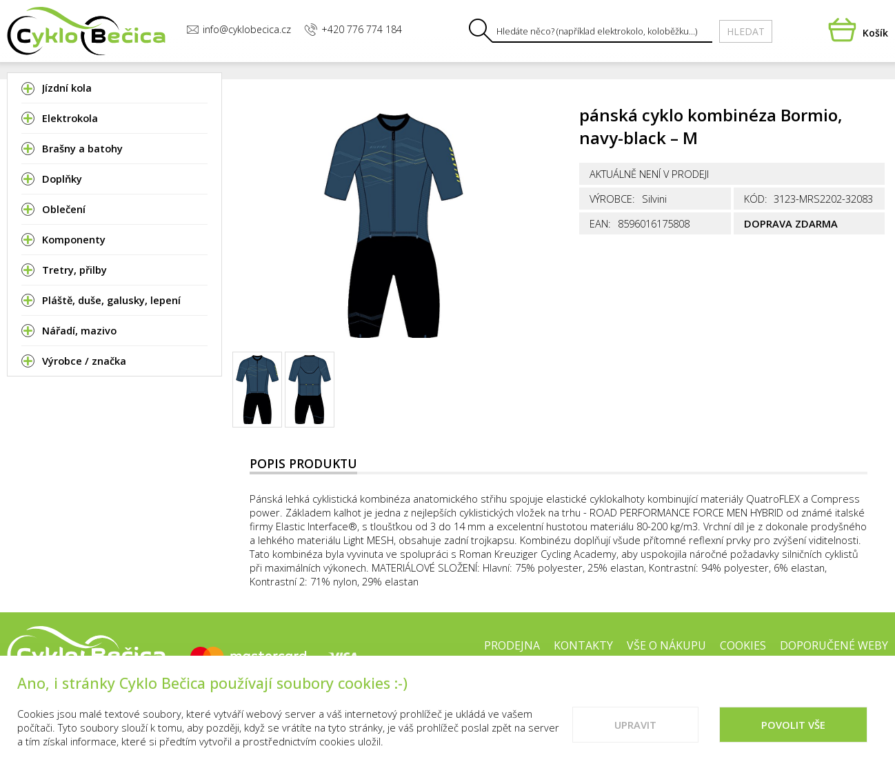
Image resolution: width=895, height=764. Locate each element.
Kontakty (583, 645)
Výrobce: (612, 198)
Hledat (746, 31)
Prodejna (512, 645)
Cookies (743, 645)
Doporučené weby (834, 645)
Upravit (635, 740)
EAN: (600, 223)
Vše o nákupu (666, 645)
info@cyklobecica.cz (238, 29)
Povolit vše (793, 740)
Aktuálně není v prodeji (649, 174)
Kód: (755, 198)
